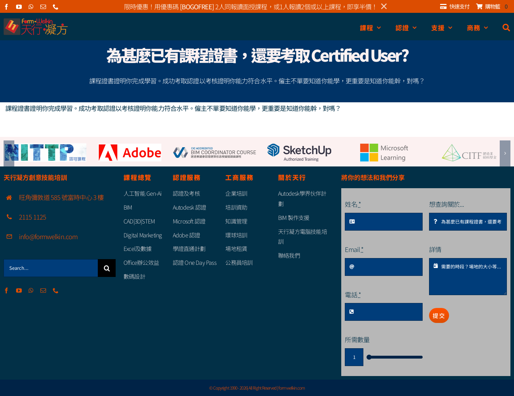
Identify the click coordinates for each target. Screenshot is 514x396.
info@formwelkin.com (48, 236)
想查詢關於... (446, 204)
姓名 (353, 204)
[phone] (55, 7)
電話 (353, 294)
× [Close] (384, 6)
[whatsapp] (31, 7)
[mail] (43, 7)
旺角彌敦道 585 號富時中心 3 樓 (61, 197)
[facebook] (6, 7)
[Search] (107, 268)
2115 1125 (32, 216)
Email (354, 249)
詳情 (435, 249)
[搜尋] (506, 28)
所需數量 (357, 339)
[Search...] (51, 268)
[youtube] (18, 7)
